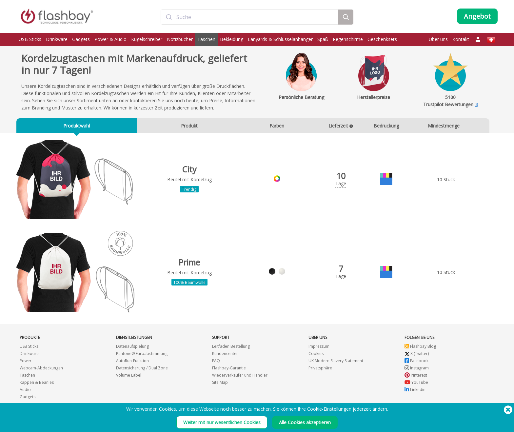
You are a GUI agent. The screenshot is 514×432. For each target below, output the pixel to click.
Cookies (316, 354)
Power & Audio (110, 39)
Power (25, 361)
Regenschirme (348, 39)
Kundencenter (225, 354)
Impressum (318, 346)
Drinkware (57, 39)
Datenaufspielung (132, 346)
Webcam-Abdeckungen (41, 368)
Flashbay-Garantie (229, 368)
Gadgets (81, 39)
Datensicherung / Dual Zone (142, 368)
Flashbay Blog (420, 346)
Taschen (206, 39)
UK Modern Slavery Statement (335, 361)
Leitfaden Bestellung (231, 346)
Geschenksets (382, 39)
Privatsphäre (320, 368)
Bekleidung (231, 39)
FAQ (216, 361)
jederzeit (362, 413)
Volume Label (128, 375)
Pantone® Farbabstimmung (142, 354)
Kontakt (460, 39)
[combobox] (249, 17)
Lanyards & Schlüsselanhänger (280, 39)
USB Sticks (30, 39)
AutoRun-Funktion (132, 361)
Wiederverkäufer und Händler (239, 375)
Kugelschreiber (146, 39)
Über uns (438, 39)
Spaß (322, 39)
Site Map (220, 382)
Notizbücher (180, 39)
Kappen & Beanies (37, 382)
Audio (25, 390)
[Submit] (168, 17)
